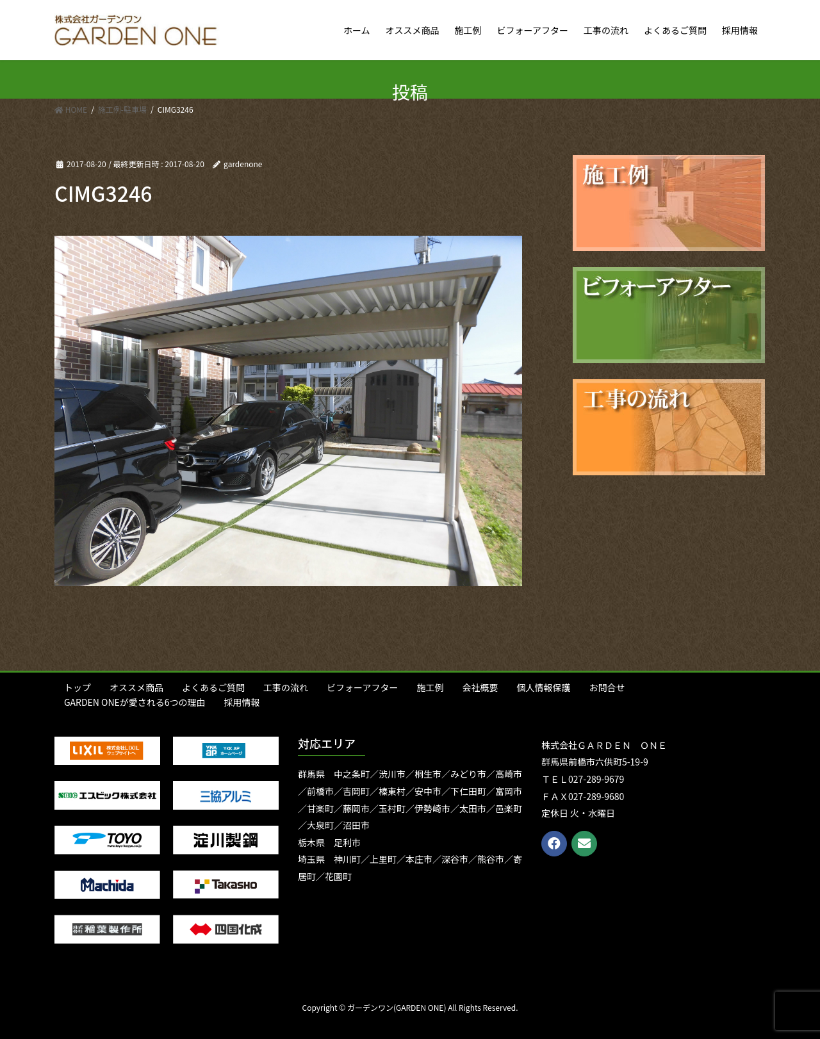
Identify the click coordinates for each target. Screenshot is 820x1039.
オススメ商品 (136, 687)
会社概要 (480, 687)
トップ (77, 687)
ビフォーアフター (362, 687)
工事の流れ (285, 687)
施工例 (429, 687)
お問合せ (607, 687)
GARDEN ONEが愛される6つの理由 (135, 702)
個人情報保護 (543, 687)
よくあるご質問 (213, 687)
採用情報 (242, 702)
